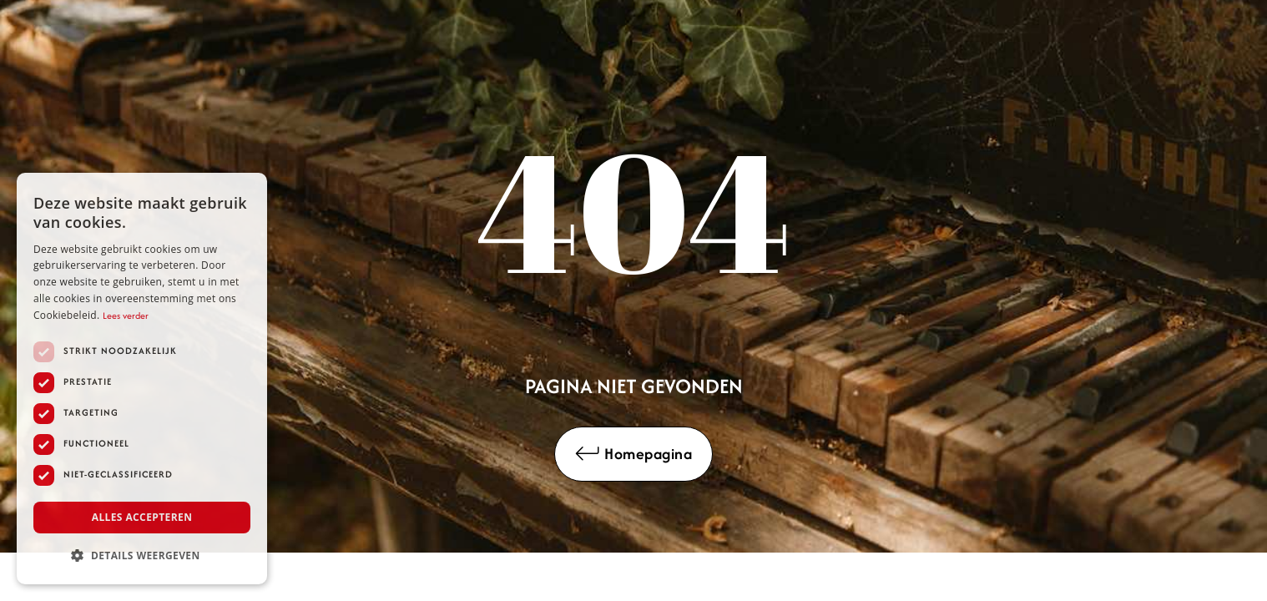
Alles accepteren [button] (142, 517)
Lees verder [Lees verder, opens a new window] (126, 315)
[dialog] (142, 378)
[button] (141, 556)
